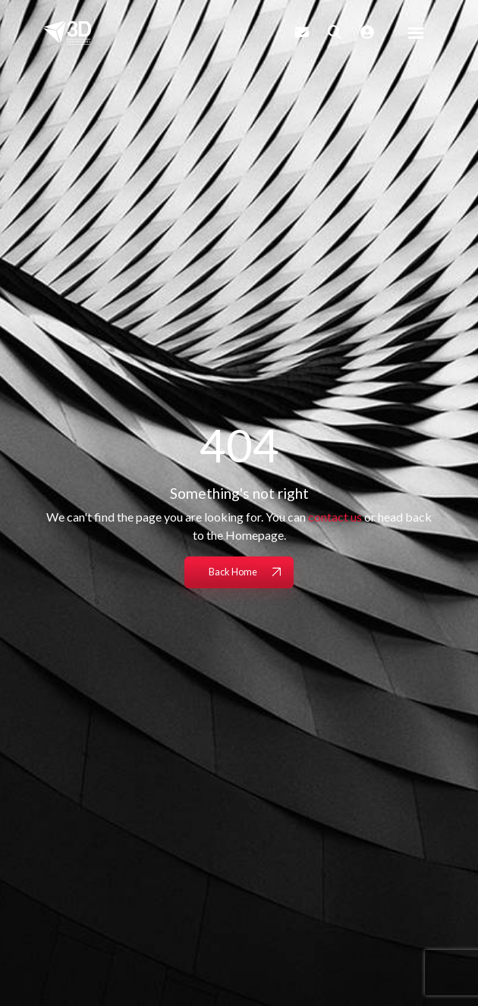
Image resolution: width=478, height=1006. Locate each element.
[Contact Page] (302, 32)
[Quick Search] (334, 32)
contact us (335, 516)
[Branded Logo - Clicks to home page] (67, 32)
